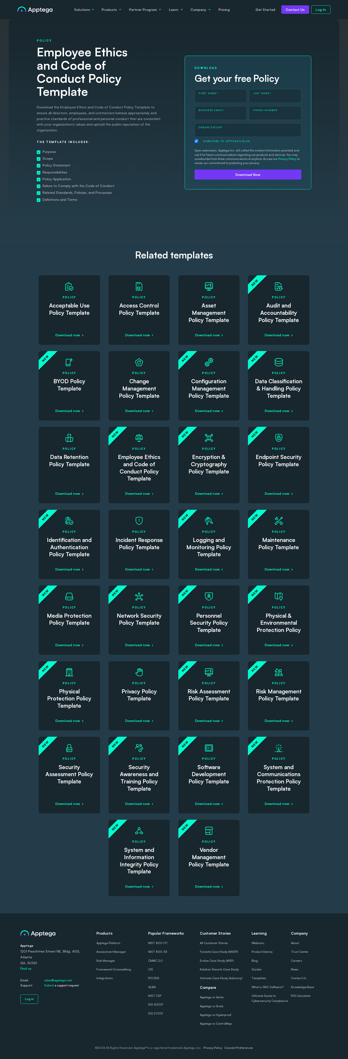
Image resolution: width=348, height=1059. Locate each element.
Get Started (265, 10)
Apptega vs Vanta (212, 997)
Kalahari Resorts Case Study (219, 969)
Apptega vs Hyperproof (215, 1015)
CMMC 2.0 (155, 960)
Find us (25, 968)
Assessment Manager (111, 952)
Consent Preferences (238, 1048)
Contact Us (295, 10)
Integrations (104, 978)
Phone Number (265, 110)
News (294, 969)
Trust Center (299, 952)
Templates (259, 978)
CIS (150, 969)
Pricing (224, 10)
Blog (255, 960)
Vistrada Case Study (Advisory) (221, 978)
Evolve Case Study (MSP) (217, 960)
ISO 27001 (155, 1013)
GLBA (152, 987)
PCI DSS (153, 978)
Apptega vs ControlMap (216, 1023)
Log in (29, 999)
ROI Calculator (301, 996)
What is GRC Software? (267, 987)
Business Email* (212, 110)
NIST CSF (155, 996)
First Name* (208, 93)
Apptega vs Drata (211, 1006)
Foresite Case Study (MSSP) (219, 952)
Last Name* (262, 93)
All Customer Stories (214, 943)
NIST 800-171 (157, 943)
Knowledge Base (302, 987)
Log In (321, 10)
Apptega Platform (108, 943)
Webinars (258, 943)
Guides (256, 969)
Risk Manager (105, 960)
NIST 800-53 (157, 952)
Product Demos (262, 952)
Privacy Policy (287, 159)
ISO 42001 (155, 1004)
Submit (49, 985)
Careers (296, 960)
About (295, 943)
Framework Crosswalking (113, 969)
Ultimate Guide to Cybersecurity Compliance (270, 998)
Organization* (211, 127)
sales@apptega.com (58, 980)
